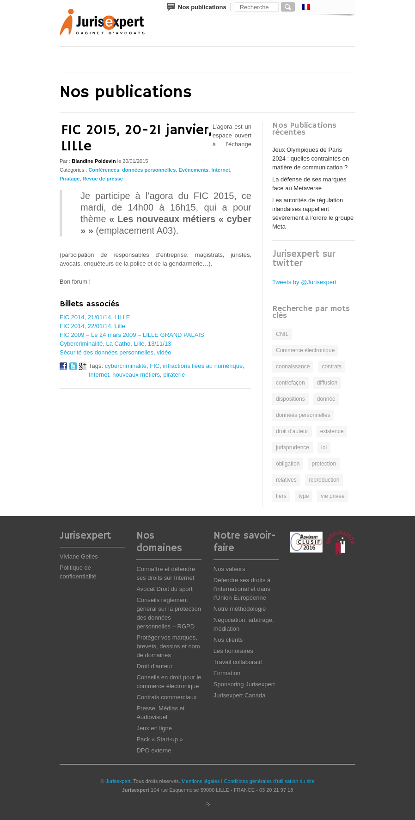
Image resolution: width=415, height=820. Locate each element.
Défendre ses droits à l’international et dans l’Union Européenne (242, 589)
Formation (227, 673)
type (304, 496)
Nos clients (228, 639)
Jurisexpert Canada (240, 695)
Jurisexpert (118, 781)
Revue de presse (103, 178)
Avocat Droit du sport (164, 588)
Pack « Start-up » (159, 739)
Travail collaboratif (238, 661)
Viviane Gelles (79, 556)
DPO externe (153, 750)
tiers (281, 496)
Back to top (207, 804)
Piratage (69, 178)
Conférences (103, 170)
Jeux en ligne (154, 728)
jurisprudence (292, 447)
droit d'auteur (292, 431)
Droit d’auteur (154, 666)
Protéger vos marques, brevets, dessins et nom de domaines (168, 646)
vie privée (332, 496)
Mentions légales (201, 781)
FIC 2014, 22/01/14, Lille (92, 326)
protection (323, 463)
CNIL (282, 334)
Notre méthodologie (240, 608)
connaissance (293, 366)
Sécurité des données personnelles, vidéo (115, 352)
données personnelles (149, 170)
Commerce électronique (305, 350)
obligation (287, 463)
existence (332, 431)
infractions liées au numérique (203, 365)
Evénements (193, 170)
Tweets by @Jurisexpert (304, 282)
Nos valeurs (229, 568)
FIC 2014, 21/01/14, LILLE (95, 317)
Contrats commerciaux (166, 697)
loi (324, 447)
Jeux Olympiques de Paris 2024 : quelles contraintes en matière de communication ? (310, 158)
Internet (220, 170)
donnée (326, 399)
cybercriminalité (125, 365)
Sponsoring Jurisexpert (244, 684)
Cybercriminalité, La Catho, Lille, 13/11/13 (115, 343)
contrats (332, 366)
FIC (154, 365)
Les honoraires (233, 650)
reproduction (324, 480)
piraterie (174, 374)
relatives (286, 480)
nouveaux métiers (136, 374)
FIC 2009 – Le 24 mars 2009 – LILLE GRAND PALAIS (132, 334)
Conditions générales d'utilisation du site (269, 781)
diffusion (327, 382)
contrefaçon (290, 382)
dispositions (290, 399)
